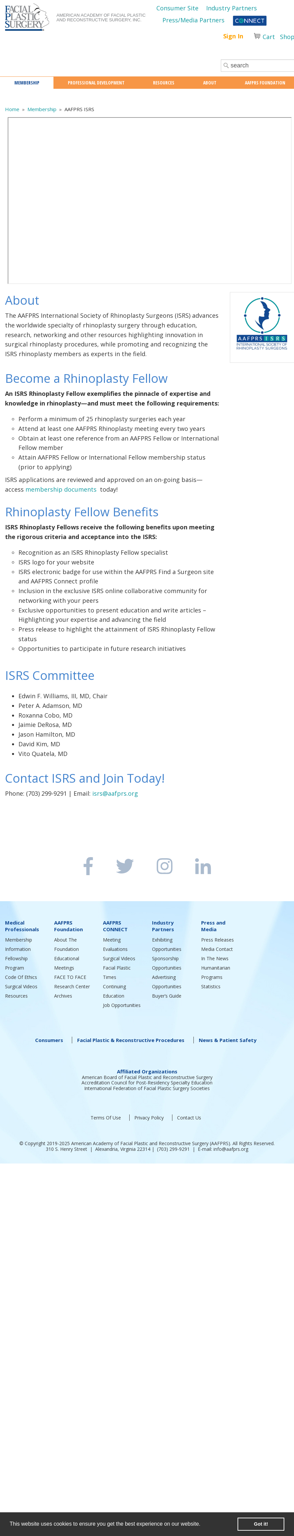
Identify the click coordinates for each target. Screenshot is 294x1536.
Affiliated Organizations (147, 1071)
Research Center (72, 986)
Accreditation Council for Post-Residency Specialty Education (147, 1082)
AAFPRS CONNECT (115, 926)
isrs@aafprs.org (115, 793)
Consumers (49, 1040)
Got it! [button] (261, 1524)
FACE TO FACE (70, 977)
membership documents (61, 489)
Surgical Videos (21, 986)
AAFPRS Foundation (68, 926)
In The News (215, 958)
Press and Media (213, 926)
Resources (16, 996)
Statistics (210, 986)
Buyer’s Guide (166, 996)
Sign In (233, 36)
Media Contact (217, 949)
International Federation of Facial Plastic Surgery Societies (147, 1088)
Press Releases (217, 940)
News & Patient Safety (228, 1040)
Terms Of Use (106, 1117)
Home (12, 109)
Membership (41, 109)
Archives (63, 996)
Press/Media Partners (193, 20)
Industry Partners (231, 8)
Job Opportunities (122, 1005)
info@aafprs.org (230, 1149)
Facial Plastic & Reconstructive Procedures (130, 1040)
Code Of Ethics (21, 977)
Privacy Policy (149, 1117)
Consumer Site (177, 8)
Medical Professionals (22, 926)
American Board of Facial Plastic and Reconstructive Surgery (147, 1077)
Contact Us (189, 1117)
